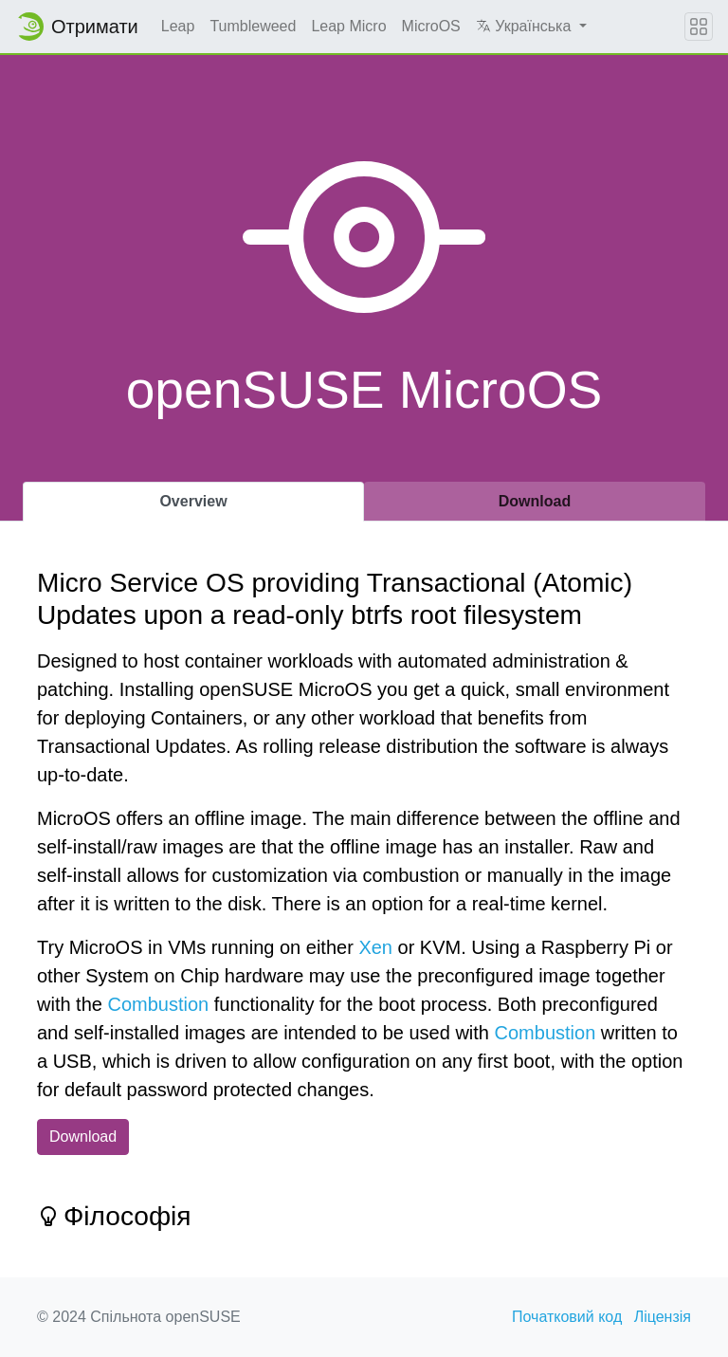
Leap (178, 26)
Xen (375, 947)
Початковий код (567, 1317)
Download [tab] (535, 501)
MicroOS (431, 26)
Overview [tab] (193, 501)
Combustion (158, 1004)
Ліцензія (662, 1317)
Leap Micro (348, 26)
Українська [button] (525, 26)
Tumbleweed (252, 26)
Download (83, 1136)
